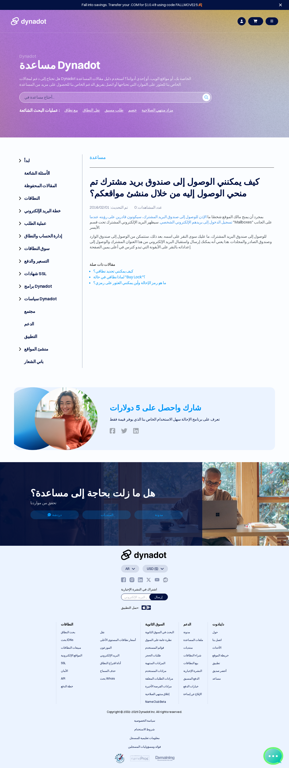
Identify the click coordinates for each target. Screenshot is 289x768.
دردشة (55, 515)
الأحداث (216, 647)
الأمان (64, 671)
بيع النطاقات (190, 663)
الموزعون (106, 647)
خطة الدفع (67, 686)
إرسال (158, 597)
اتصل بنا (217, 640)
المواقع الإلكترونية (71, 655)
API (63, 678)
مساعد (216, 678)
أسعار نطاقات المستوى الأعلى (118, 640)
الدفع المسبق (191, 678)
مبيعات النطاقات (71, 647)
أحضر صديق (219, 671)
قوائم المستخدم (154, 647)
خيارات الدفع (190, 686)
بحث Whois (107, 678)
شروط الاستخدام (144, 729)
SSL (63, 663)
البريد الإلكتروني (109, 655)
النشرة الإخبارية (192, 671)
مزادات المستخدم (155, 671)
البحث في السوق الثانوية (159, 632)
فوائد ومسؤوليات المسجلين (144, 746)
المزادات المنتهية (155, 663)
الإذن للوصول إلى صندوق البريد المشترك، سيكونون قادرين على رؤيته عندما (148, 216)
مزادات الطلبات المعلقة (159, 678)
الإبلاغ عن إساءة (192, 694)
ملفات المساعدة (193, 640)
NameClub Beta (155, 701)
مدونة (159, 515)
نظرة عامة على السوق (158, 640)
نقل (102, 632)
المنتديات (107, 515)
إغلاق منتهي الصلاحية (157, 694)
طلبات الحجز (153, 655)
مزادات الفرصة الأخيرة (158, 686)
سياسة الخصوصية (144, 720)
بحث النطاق (68, 632)
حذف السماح (108, 671)
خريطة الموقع (220, 655)
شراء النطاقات (192, 655)
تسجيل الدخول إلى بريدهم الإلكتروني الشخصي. (195, 222)
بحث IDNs (67, 640)
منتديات (188, 647)
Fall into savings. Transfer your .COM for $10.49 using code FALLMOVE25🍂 (142, 4)
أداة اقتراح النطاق (110, 663)
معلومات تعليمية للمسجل (144, 738)
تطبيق (216, 663)
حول (215, 632)
